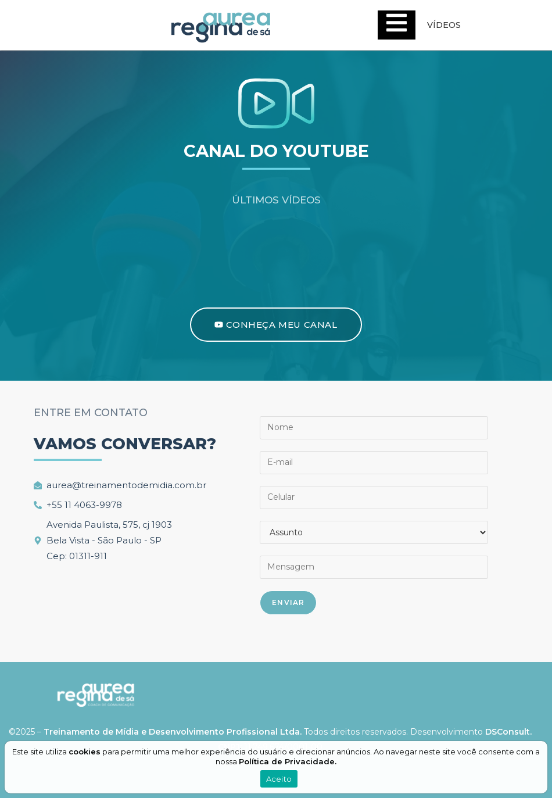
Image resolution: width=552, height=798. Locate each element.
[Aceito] (542, 767)
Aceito (279, 778)
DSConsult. (508, 732)
